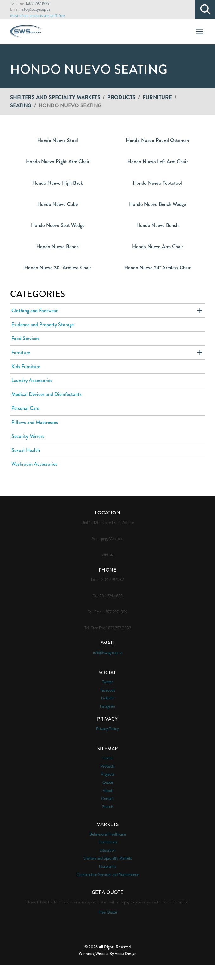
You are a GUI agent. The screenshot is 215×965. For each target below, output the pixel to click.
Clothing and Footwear (34, 310)
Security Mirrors (27, 436)
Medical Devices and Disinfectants (46, 394)
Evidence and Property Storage (42, 324)
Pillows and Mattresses (34, 422)
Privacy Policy (107, 728)
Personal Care (25, 408)
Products (121, 97)
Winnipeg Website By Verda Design (108, 953)
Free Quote (107, 912)
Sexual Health (25, 450)
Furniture (157, 97)
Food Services (25, 338)
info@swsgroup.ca (35, 9)
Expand (200, 311)
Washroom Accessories (34, 464)
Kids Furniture (25, 366)
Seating (21, 105)
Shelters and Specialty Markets (55, 97)
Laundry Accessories (31, 380)
